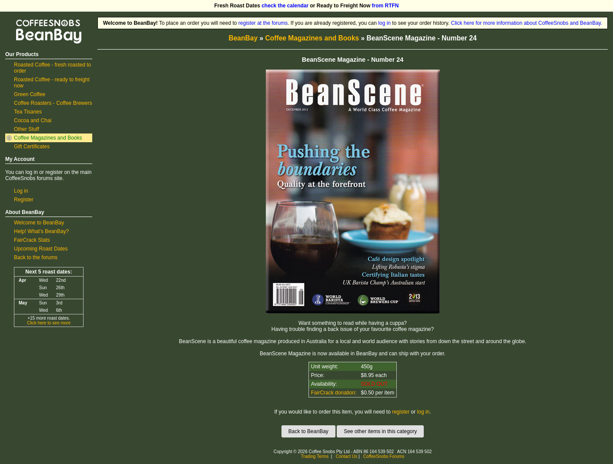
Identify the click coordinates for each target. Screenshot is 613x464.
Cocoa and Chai (32, 120)
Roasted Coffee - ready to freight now (52, 83)
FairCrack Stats (32, 240)
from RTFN (385, 6)
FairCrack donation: (334, 393)
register (400, 412)
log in (384, 23)
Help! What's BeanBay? (41, 231)
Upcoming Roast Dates (40, 249)
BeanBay (243, 38)
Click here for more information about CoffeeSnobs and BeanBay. (527, 23)
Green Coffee (29, 94)
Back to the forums (35, 257)
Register (23, 200)
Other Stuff (26, 129)
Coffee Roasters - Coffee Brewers (53, 103)
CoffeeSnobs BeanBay (42, 20)
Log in (21, 191)
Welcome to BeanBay (39, 223)
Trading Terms (314, 456)
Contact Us (346, 456)
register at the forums (263, 23)
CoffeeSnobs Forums (383, 456)
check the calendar (284, 6)
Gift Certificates (32, 147)
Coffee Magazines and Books (48, 138)
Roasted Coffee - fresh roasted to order (52, 68)
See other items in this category (380, 431)
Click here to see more (48, 322)
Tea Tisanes (28, 112)
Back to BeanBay (308, 431)
